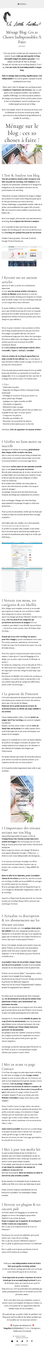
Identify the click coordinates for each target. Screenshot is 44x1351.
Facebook (27, 1331)
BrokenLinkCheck (9, 526)
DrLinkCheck (24, 526)
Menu (22, 4)
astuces (24, 1345)
